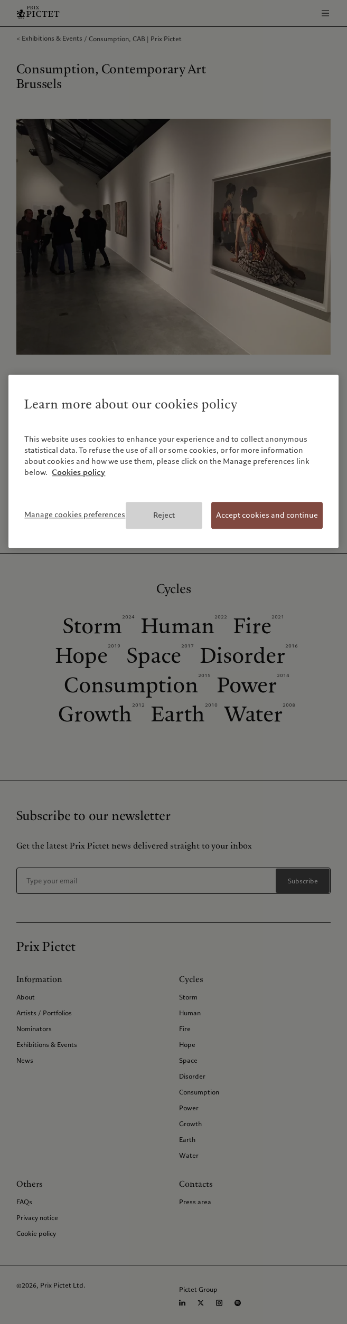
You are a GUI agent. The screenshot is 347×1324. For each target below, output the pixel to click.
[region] (173, 461)
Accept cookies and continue (267, 515)
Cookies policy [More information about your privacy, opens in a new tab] (78, 472)
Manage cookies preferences (74, 514)
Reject (164, 515)
